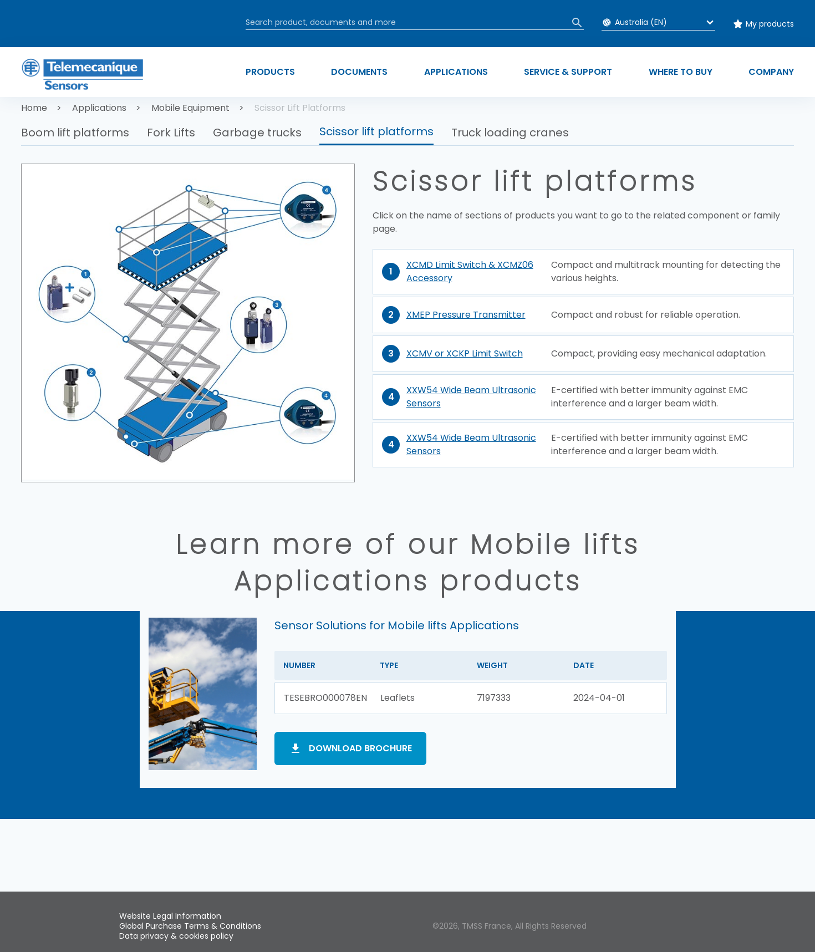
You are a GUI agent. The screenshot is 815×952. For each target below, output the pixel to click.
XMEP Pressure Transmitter (466, 314)
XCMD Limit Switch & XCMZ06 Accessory (469, 271)
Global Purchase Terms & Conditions (190, 925)
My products (770, 24)
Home (34, 107)
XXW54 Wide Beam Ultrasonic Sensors (471, 397)
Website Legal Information (170, 916)
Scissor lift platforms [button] (376, 131)
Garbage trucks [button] (257, 132)
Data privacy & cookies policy (176, 935)
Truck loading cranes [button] (510, 132)
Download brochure (360, 748)
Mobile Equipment (190, 107)
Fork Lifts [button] (171, 132)
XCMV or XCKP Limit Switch (464, 353)
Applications (99, 107)
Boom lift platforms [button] (75, 132)
